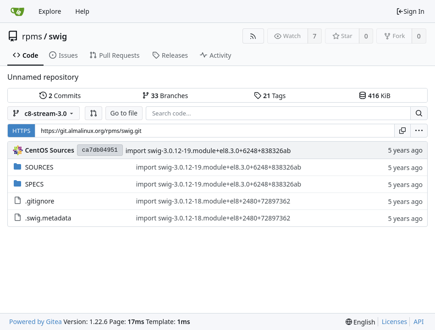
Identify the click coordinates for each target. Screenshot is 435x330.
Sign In (410, 11)
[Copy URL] (402, 131)
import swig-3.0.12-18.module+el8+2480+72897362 (213, 201)
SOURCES (39, 167)
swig (58, 36)
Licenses (394, 321)
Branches (165, 95)
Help (82, 11)
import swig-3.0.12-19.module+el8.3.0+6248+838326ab (208, 150)
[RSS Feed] (253, 36)
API (418, 321)
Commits (60, 95)
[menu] (419, 131)
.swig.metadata (48, 218)
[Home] (17, 11)
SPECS (34, 184)
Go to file (124, 113)
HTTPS (21, 130)
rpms (32, 36)
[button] (93, 113)
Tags (270, 95)
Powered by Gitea (35, 321)
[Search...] (419, 113)
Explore (50, 11)
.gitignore (40, 201)
